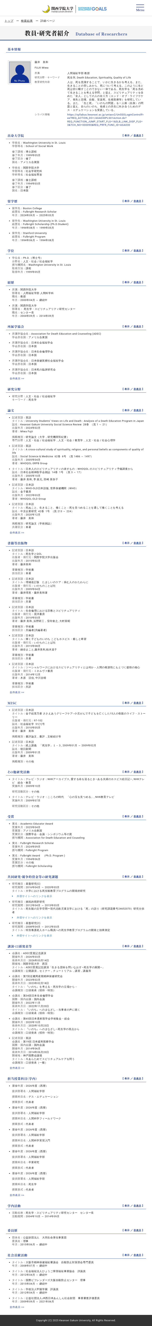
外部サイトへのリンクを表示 (32, 896)
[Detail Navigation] (140, 8)
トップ (9, 20)
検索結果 (27, 20)
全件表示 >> (17, 378)
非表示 (137, 135)
